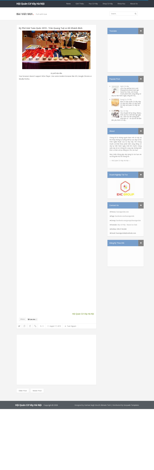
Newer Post (37, 391)
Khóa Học (121, 3)
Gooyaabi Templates (131, 405)
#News (22, 319)
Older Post (23, 391)
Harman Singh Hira (91, 405)
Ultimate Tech (105, 405)
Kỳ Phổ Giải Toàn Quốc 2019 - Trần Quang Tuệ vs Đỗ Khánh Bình (50, 28)
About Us (134, 3)
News (68, 3)
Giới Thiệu (80, 3)
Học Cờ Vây (93, 3)
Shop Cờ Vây (108, 3)
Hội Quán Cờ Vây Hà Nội (30, 3)
